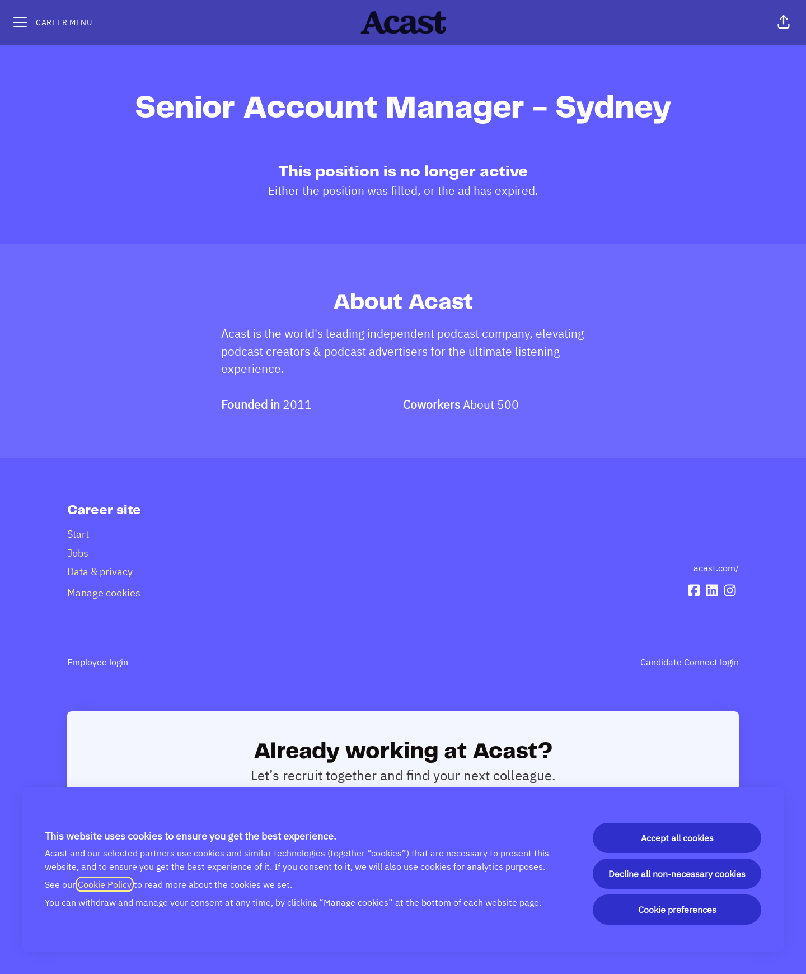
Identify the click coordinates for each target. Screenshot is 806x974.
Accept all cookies (677, 837)
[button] (783, 22)
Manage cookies (103, 592)
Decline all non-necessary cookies (677, 873)
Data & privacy (100, 571)
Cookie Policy (105, 884)
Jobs (77, 553)
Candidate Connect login (689, 662)
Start (78, 534)
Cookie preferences (677, 909)
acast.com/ (716, 568)
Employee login (97, 662)
